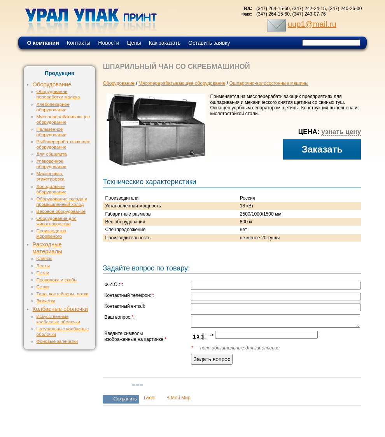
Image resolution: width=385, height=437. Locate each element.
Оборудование (52, 84)
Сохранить (125, 399)
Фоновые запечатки (57, 341)
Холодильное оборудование (51, 189)
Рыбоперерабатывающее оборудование (64, 144)
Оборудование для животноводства (57, 221)
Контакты (78, 43)
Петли (43, 272)
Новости (108, 43)
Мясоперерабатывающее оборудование (63, 119)
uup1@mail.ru (312, 24)
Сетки (43, 286)
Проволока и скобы (57, 279)
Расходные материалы (47, 247)
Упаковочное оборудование (51, 163)
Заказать (322, 149)
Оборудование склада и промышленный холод (62, 201)
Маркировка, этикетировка (51, 176)
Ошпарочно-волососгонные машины (268, 83)
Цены (134, 43)
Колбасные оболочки (60, 309)
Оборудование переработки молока (58, 94)
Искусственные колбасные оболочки (58, 319)
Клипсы (44, 258)
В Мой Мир (178, 397)
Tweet (149, 397)
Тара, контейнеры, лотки (63, 293)
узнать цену (341, 131)
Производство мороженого (51, 233)
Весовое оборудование (61, 211)
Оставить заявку (209, 43)
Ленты (43, 265)
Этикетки (46, 300)
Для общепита (52, 153)
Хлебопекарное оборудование (53, 107)
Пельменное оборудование (51, 131)
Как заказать (164, 43)
